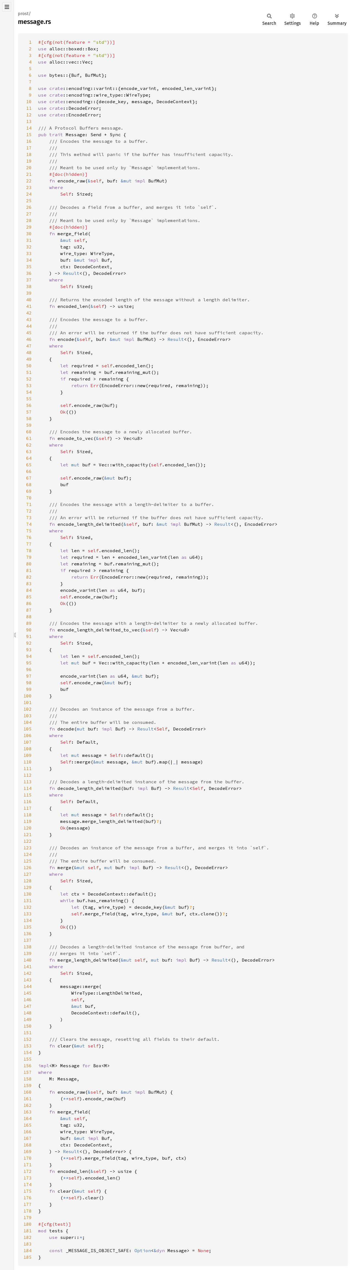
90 (29, 630)
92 (29, 643)
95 (29, 663)
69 (29, 491)
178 (27, 1211)
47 (29, 346)
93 (29, 649)
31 (29, 240)
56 (29, 405)
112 (27, 775)
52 (29, 379)
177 (27, 1204)
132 (27, 907)
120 (27, 828)
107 (27, 742)
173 (27, 1178)
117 (27, 808)
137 (27, 940)
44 (29, 326)
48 (29, 352)
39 (29, 293)
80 (29, 563)
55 (29, 398)
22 (29, 181)
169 (27, 1151)
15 (29, 134)
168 (27, 1145)
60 (29, 431)
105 (27, 729)
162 (27, 1105)
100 (27, 696)
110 (27, 762)
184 (27, 1250)
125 (27, 861)
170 (27, 1158)
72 (29, 511)
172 (27, 1171)
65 (29, 464)
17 (29, 147)
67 (29, 478)
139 (27, 953)
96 (29, 669)
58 (29, 418)
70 (29, 497)
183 (27, 1244)
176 (27, 1197)
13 (29, 121)
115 (27, 795)
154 (27, 1052)
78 (29, 550)
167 (27, 1138)
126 (27, 867)
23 (29, 187)
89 (29, 623)
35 (29, 266)
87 (29, 610)
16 (29, 141)
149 (27, 1019)
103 (27, 715)
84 (29, 590)
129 (27, 887)
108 (27, 748)
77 (29, 544)
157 (27, 1072)
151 (27, 1032)
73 (29, 517)
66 (29, 471)
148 (27, 1013)
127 (27, 874)
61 (29, 438)
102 (27, 709)
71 (29, 504)
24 (29, 194)
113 (27, 781)
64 (29, 458)
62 (29, 445)
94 (29, 656)
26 (29, 207)
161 (27, 1098)
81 (29, 570)
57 (29, 412)
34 (29, 260)
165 (27, 1125)
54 (29, 392)
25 (29, 200)
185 (27, 1257)
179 (27, 1217)
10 (29, 101)
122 (27, 841)
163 (27, 1112)
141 (27, 966)
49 (29, 359)
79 (29, 557)
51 (29, 372)
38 (29, 286)
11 (29, 108)
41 (29, 306)
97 (29, 676)
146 (27, 999)
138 (27, 946)
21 (29, 174)
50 (29, 365)
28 (29, 220)
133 (27, 913)
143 (27, 979)
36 (29, 273)
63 (29, 451)
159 (27, 1085)
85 (29, 597)
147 (27, 1006)
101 (27, 702)
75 (29, 530)
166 (27, 1131)
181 (27, 1230)
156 (27, 1065)
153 (27, 1046)
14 (29, 128)
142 (27, 973)
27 (29, 214)
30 (29, 233)
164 (27, 1118)
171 (27, 1164)
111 (27, 768)
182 (27, 1237)
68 (29, 484)
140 (27, 960)
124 (27, 854)
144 (27, 986)
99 (29, 689)
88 (29, 616)
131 (27, 900)
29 (29, 227)
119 (27, 821)
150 (27, 1026)
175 (27, 1191)
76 (29, 537)
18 (29, 154)
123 (27, 847)
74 (29, 524)
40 (29, 299)
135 (27, 927)
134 (27, 920)
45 (29, 332)
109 (27, 755)
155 (27, 1059)
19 (29, 161)
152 (27, 1039)
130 (27, 894)
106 (27, 735)
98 (29, 682)
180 (27, 1224)
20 (29, 167)
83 (29, 583)
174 (27, 1184)
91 (29, 636)
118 (27, 814)
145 (27, 993)
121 (27, 834)
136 (27, 933)
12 (29, 114)
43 (29, 319)
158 (27, 1079)
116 (27, 801)
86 (29, 603)
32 (29, 247)
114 (27, 788)
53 (29, 385)
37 (29, 280)
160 (27, 1092)
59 (29, 425)
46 (29, 339)
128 (27, 880)
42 (29, 313)
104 (27, 722)
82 (29, 577)
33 (29, 253)
